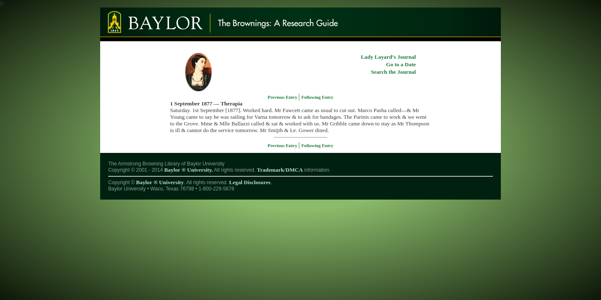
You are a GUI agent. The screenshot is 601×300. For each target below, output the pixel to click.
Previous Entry (283, 97)
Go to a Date (401, 64)
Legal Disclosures (249, 182)
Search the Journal (393, 72)
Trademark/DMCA (280, 170)
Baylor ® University (160, 182)
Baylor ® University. (188, 170)
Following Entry (317, 97)
